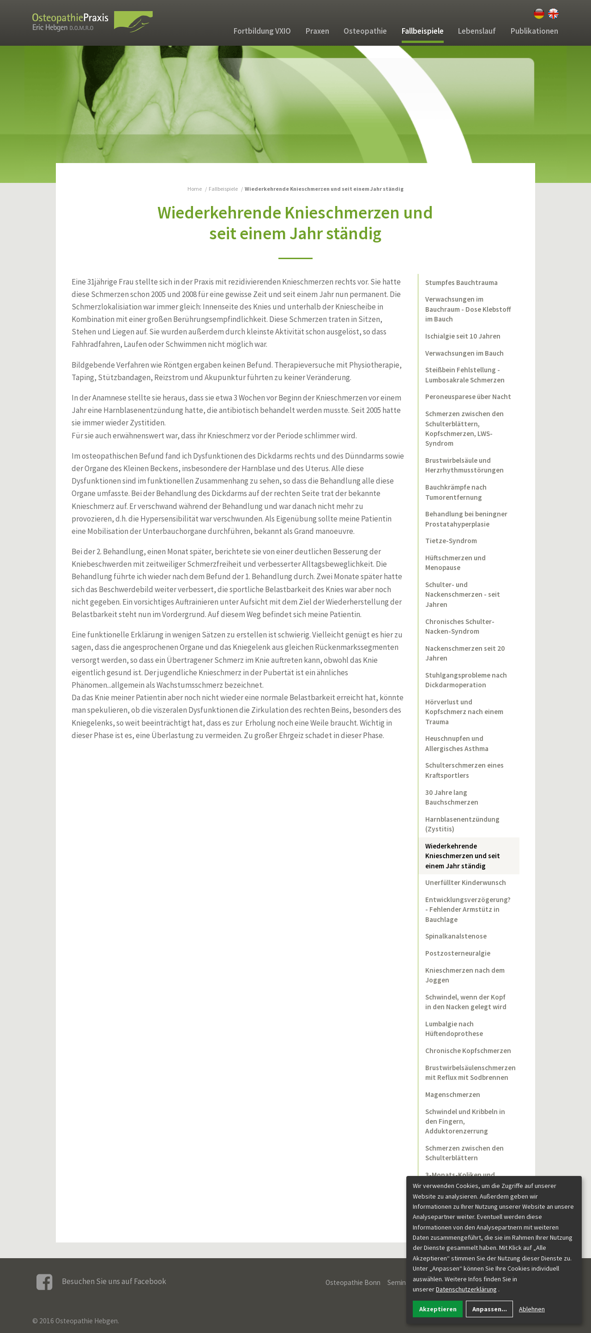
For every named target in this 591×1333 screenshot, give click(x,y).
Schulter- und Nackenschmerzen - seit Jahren (462, 594)
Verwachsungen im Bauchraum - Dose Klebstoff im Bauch (468, 309)
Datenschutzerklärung (466, 1289)
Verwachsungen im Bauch (464, 353)
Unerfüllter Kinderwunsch (465, 882)
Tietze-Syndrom (451, 540)
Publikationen (534, 31)
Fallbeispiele (423, 31)
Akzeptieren (438, 1309)
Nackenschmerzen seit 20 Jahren (465, 653)
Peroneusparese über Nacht (468, 396)
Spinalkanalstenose (456, 936)
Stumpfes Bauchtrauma (461, 282)
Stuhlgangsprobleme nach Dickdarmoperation (466, 680)
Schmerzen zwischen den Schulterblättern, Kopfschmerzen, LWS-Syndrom (464, 428)
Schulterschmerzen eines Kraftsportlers (464, 770)
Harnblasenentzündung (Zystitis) (462, 824)
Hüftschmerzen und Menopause (455, 562)
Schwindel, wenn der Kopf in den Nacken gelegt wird (466, 1002)
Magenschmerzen (452, 1094)
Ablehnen (532, 1309)
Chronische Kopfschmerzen (468, 1050)
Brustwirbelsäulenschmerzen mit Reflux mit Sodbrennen (470, 1072)
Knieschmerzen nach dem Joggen (465, 975)
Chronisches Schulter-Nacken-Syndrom (460, 626)
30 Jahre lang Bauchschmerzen (451, 797)
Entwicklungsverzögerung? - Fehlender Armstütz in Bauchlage (468, 909)
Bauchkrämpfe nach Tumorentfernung (456, 492)
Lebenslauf (477, 31)
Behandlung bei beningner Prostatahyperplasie (466, 518)
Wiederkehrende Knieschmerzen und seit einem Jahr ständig (462, 856)
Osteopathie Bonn (353, 1282)
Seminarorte (406, 1282)
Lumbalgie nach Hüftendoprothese (454, 1028)
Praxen (317, 31)
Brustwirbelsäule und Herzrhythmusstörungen (464, 465)
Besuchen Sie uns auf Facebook (101, 1282)
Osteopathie (365, 31)
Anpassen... (489, 1309)
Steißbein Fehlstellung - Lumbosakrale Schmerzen (465, 374)
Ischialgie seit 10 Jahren (463, 336)
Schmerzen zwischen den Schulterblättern (464, 1153)
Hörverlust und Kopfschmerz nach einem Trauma (464, 711)
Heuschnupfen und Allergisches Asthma (456, 743)
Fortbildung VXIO (262, 31)
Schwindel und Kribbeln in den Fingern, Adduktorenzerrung (465, 1121)
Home (194, 188)
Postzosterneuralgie (457, 953)
